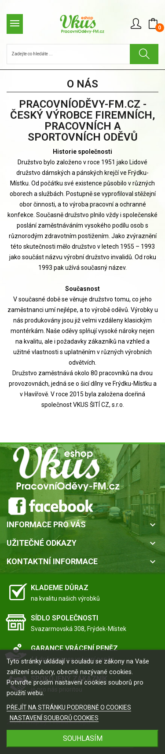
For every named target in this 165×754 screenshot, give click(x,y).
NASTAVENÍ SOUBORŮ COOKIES (54, 717)
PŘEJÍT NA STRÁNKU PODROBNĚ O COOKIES (69, 707)
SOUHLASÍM (83, 738)
